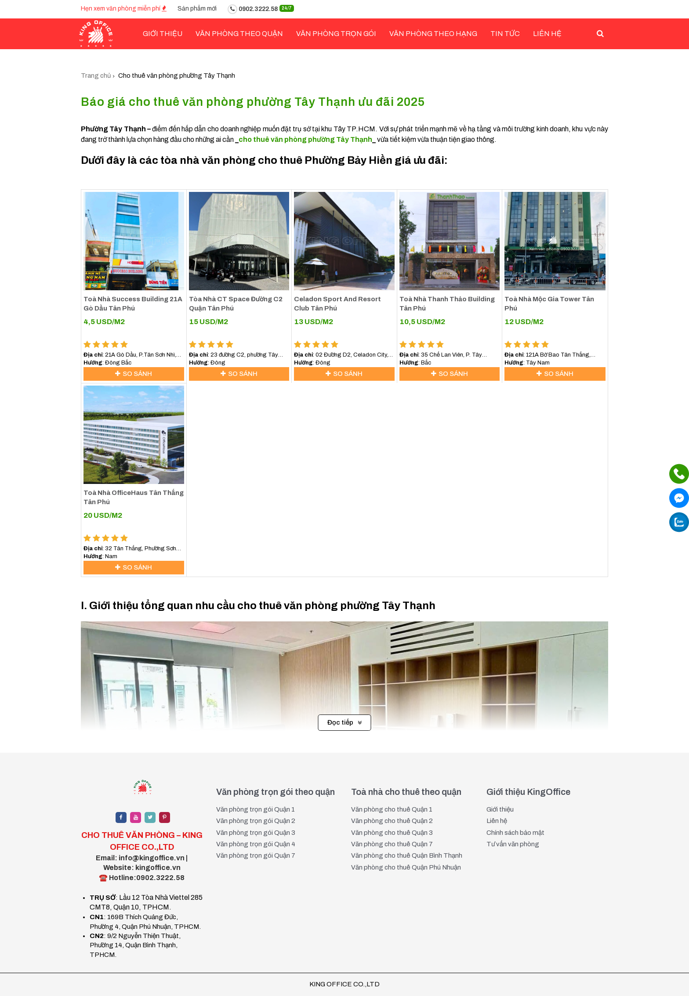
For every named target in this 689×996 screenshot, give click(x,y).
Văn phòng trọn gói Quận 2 (255, 821)
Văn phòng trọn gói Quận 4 (255, 844)
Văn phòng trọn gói (336, 33)
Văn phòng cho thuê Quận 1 (391, 809)
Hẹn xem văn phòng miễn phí (124, 8)
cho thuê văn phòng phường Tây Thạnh (305, 139)
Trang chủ (96, 75)
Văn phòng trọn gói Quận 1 (255, 809)
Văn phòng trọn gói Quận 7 (255, 855)
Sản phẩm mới (197, 8)
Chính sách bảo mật (515, 832)
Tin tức (505, 33)
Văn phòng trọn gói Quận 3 (255, 832)
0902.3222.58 (261, 9)
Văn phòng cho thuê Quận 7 (392, 844)
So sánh (133, 373)
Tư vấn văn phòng (512, 844)
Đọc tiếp (344, 722)
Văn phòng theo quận (239, 33)
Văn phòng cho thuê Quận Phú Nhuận (406, 867)
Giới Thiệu (162, 33)
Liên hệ (547, 33)
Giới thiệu (500, 809)
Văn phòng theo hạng (433, 33)
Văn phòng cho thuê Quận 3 (392, 832)
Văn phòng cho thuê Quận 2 (392, 821)
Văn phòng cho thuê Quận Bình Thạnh (406, 855)
